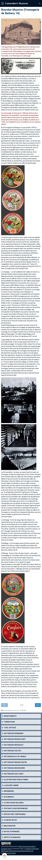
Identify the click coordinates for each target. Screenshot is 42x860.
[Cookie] (4, 855)
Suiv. (38, 705)
